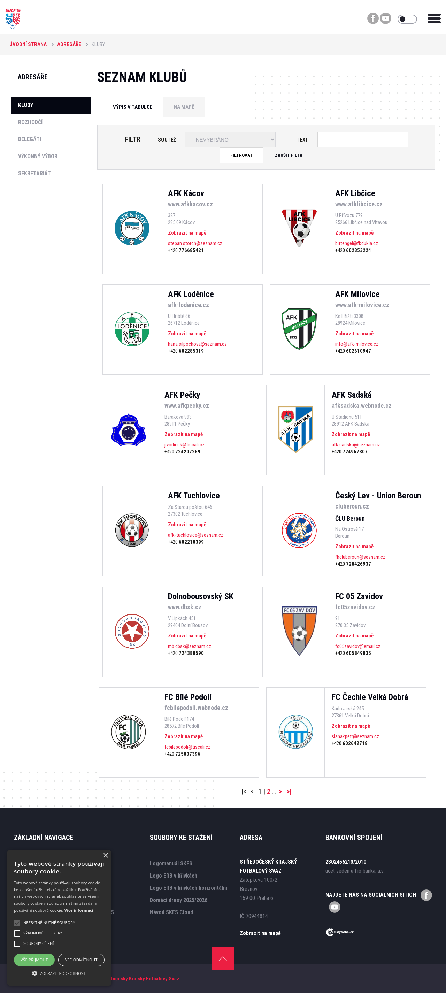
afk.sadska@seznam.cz (356, 445)
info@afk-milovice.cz (356, 344)
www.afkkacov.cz (190, 204)
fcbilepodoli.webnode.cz (196, 707)
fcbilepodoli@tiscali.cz (187, 747)
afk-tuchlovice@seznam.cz (195, 535)
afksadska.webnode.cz (362, 405)
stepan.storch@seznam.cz (195, 243)
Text (302, 140)
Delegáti (29, 139)
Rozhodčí (30, 122)
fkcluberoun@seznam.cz (360, 557)
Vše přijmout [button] (34, 959)
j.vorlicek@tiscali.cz (184, 445)
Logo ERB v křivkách (173, 875)
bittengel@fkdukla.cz (356, 243)
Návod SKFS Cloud (171, 912)
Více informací (78, 910)
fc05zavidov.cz (355, 607)
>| (289, 791)
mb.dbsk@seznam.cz (189, 646)
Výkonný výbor (37, 156)
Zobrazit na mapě (187, 233)
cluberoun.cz (352, 506)
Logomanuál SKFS (171, 863)
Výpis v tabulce (133, 107)
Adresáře (69, 44)
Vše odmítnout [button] (81, 959)
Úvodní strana (28, 44)
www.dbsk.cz (184, 607)
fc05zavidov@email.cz (357, 646)
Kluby (25, 105)
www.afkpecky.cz (186, 405)
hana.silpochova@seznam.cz (197, 344)
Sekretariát (34, 173)
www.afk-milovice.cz (362, 304)
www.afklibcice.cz (359, 204)
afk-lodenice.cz (188, 304)
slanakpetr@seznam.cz (355, 736)
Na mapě (184, 107)
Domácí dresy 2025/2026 (178, 900)
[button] (59, 973)
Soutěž (167, 140)
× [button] (105, 855)
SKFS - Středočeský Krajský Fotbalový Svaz (131, 979)
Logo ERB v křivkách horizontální (188, 888)
